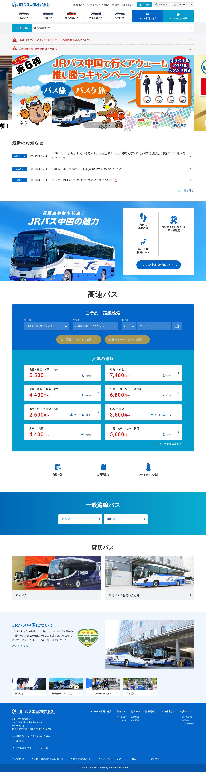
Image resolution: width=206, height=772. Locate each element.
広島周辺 (135, 717)
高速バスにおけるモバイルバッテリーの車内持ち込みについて (54, 40)
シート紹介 (121, 720)
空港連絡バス (95, 18)
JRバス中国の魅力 (147, 18)
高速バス (24, 18)
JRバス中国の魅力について (158, 264)
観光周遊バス (72, 18)
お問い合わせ (188, 724)
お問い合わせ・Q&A (111, 759)
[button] (88, 125)
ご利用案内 (121, 717)
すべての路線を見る (170, 444)
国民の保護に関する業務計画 (48, 759)
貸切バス (119, 18)
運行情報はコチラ (45, 27)
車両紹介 (186, 720)
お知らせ (136, 759)
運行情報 (155, 759)
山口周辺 (135, 720)
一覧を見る (187, 190)
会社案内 (80, 5)
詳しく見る (21, 645)
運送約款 (19, 759)
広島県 (66, 518)
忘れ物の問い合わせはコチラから (38, 48)
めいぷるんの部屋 (178, 18)
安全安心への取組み (99, 5)
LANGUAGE (182, 5)
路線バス (48, 18)
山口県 (111, 518)
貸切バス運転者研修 (124, 5)
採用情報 (19, 741)
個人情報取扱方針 (82, 759)
